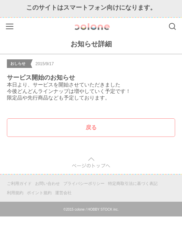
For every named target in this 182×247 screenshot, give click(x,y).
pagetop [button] (91, 162)
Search (172, 26)
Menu (10, 25)
